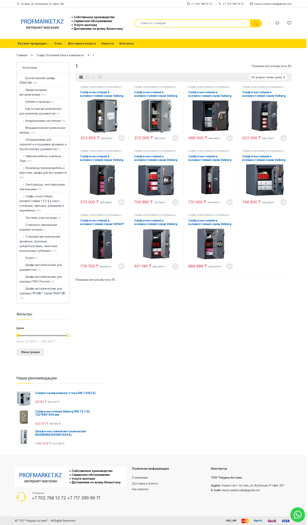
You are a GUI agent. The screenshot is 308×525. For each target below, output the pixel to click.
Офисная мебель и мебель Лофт (40, 158)
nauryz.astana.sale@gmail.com (271, 4)
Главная (21, 55)
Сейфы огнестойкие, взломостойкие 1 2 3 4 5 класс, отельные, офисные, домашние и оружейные (41, 203)
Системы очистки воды (40, 217)
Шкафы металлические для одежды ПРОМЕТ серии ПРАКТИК (42, 293)
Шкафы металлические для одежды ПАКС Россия (40, 279)
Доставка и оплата (82, 43)
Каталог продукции (32, 43)
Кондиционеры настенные (42, 120)
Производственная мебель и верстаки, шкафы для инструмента (43, 172)
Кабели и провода (37, 101)
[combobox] (192, 23)
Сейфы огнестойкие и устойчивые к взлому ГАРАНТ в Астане (101, 88)
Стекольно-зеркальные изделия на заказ (38, 227)
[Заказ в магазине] (268, 77)
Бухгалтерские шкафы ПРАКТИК (37, 80)
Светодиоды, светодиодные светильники (42, 187)
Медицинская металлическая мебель (42, 130)
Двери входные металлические (33, 92)
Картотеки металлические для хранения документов (40, 111)
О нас (58, 43)
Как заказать (140, 489)
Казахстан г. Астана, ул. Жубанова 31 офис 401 (253, 485)
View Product (121, 138)
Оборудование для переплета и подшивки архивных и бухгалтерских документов (43, 144)
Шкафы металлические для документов (40, 267)
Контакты (126, 43)
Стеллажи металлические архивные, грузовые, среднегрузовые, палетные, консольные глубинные (39, 243)
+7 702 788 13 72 (199, 3)
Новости (107, 43)
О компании (140, 477)
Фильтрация (30, 352)
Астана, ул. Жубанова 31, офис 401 (40, 4)
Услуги (28, 257)
